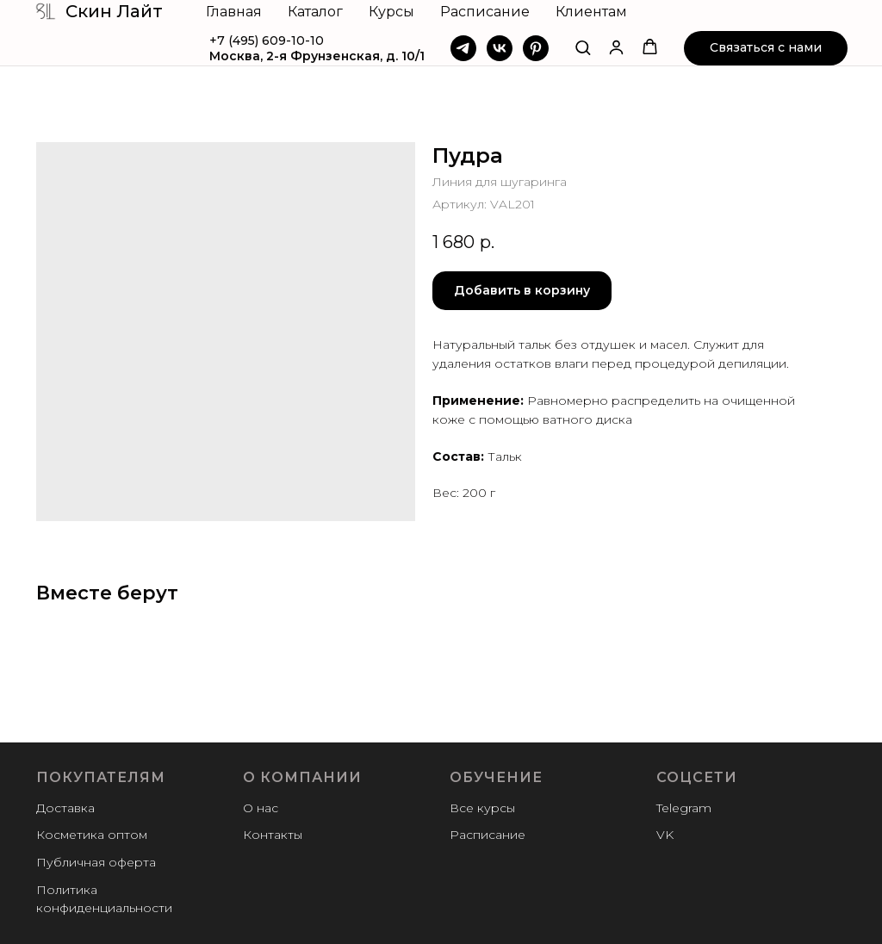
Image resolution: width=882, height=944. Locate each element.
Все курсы (482, 808)
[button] (583, 47)
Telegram (683, 808)
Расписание (485, 11)
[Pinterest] (536, 48)
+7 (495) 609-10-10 (266, 40)
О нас (260, 808)
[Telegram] (463, 48)
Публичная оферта (96, 862)
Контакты (272, 834)
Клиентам (591, 11)
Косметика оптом (91, 834)
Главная (234, 11)
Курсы (391, 11)
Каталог (315, 11)
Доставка (65, 808)
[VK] (499, 48)
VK (665, 834)
